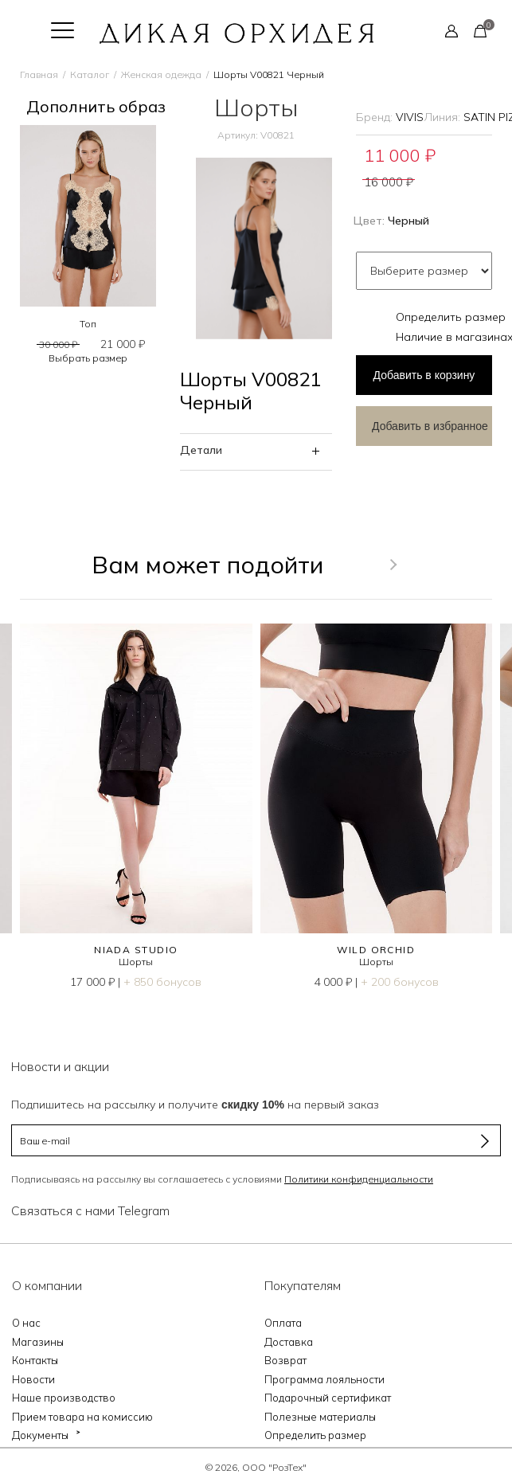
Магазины (38, 1341)
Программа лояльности (324, 1379)
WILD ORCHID (376, 950)
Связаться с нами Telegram (90, 1210)
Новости (33, 1379)
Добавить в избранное (430, 426)
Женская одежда (161, 74)
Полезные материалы (320, 1416)
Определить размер (451, 317)
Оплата (283, 1322)
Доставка (288, 1341)
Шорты (136, 962)
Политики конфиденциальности (358, 1179)
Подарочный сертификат (327, 1397)
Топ (88, 324)
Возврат (285, 1360)
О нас (26, 1322)
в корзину (424, 375)
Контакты (35, 1360)
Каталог (89, 74)
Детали (201, 450)
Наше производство (63, 1397)
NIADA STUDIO (136, 950)
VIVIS (410, 117)
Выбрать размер (88, 358)
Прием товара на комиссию (82, 1416)
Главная (39, 74)
